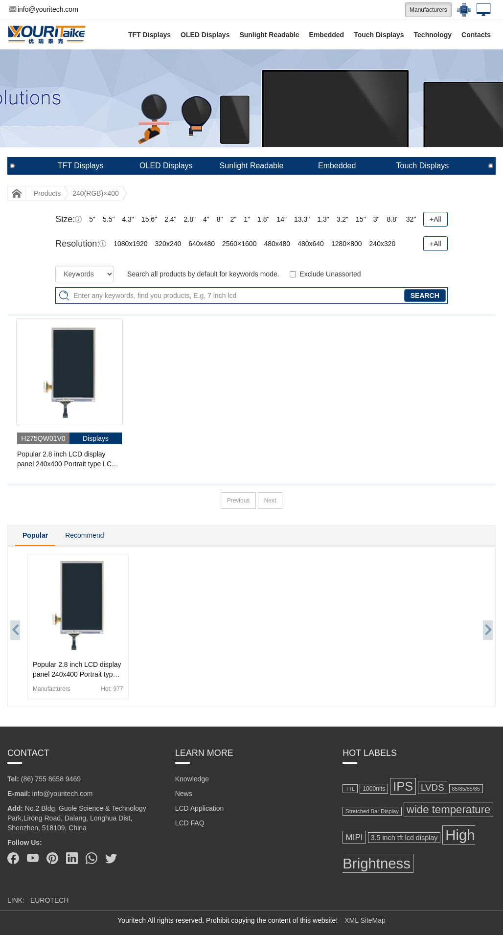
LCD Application (199, 808)
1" (247, 219)
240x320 (382, 244)
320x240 (168, 244)
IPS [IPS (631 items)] (403, 786)
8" (220, 219)
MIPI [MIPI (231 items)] (354, 837)
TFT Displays (149, 35)
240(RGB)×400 (95, 193)
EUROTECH (49, 900)
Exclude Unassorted (330, 274)
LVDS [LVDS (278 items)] (432, 787)
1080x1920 (130, 244)
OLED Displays (205, 35)
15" (361, 219)
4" (206, 219)
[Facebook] (13, 858)
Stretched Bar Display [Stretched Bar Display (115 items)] (372, 811)
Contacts (476, 35)
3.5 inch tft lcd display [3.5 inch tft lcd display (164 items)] (404, 838)
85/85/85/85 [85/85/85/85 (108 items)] (466, 789)
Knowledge (192, 779)
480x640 (310, 244)
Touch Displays (379, 35)
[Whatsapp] (91, 858)
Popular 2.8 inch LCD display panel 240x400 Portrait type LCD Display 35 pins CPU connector (66, 459)
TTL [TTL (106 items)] (350, 789)
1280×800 (346, 244)
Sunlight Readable (269, 35)
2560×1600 (239, 244)
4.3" (128, 219)
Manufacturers (428, 9)
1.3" (323, 219)
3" (376, 219)
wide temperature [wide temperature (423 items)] (449, 809)
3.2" (342, 219)
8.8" (392, 219)
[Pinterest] (52, 858)
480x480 (277, 244)
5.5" (108, 219)
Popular (35, 535)
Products (47, 193)
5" (92, 219)
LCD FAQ (190, 823)
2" (233, 219)
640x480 (201, 244)
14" (281, 219)
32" (411, 219)
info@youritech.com (43, 9)
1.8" (263, 219)
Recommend (84, 535)
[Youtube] (33, 858)
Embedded (326, 35)
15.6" (149, 219)
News (183, 794)
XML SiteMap (365, 920)
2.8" (190, 219)
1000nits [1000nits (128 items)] (374, 788)
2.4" (170, 219)
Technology (433, 35)
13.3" (302, 219)
